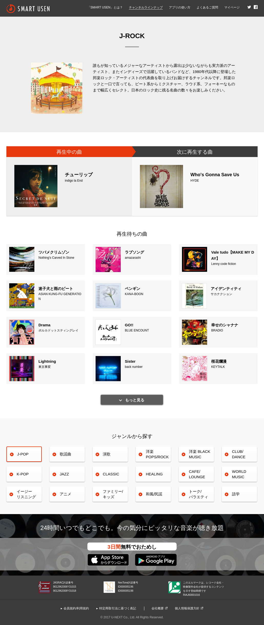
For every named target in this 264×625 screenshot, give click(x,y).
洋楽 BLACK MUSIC (199, 454)
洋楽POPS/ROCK (157, 454)
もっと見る (134, 400)
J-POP (22, 454)
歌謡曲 (65, 454)
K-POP (23, 474)
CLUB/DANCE (239, 454)
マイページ (232, 7)
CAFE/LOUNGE (197, 474)
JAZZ (64, 474)
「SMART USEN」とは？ (105, 7)
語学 (236, 494)
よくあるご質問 (207, 7)
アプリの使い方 (179, 7)
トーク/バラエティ (198, 494)
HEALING (154, 474)
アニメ (65, 494)
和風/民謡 (154, 494)
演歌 (106, 454)
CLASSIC (111, 474)
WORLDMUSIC (239, 474)
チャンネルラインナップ (146, 7)
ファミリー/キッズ (113, 494)
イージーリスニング (26, 494)
